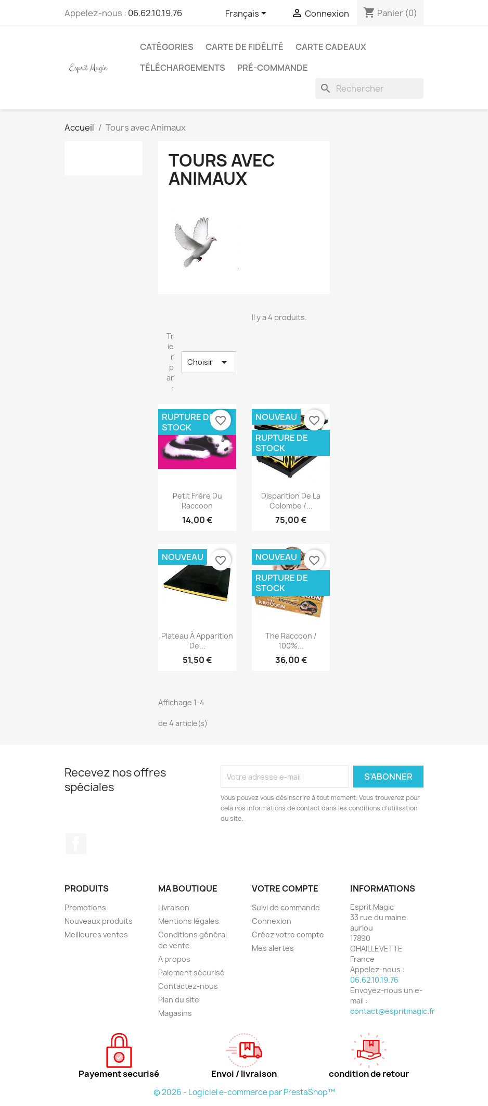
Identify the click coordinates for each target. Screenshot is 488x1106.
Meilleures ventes (96, 934)
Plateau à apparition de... (197, 641)
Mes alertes (273, 948)
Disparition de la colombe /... (290, 501)
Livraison (173, 907)
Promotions (85, 907)
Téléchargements (182, 67)
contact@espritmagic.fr (392, 1011)
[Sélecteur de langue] (247, 14)
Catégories (167, 47)
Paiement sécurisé (191, 972)
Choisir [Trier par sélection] (208, 362)
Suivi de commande (286, 907)
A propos (174, 959)
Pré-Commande (272, 67)
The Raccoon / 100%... (291, 641)
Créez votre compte (288, 934)
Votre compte (285, 888)
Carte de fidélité (245, 47)
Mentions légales (188, 921)
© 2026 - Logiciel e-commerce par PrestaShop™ (244, 1092)
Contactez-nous (188, 986)
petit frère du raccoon (197, 501)
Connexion (271, 921)
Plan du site (178, 1000)
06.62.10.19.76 (155, 13)
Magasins (175, 1013)
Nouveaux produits (99, 921)
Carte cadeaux (331, 47)
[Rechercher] (369, 88)
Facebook (76, 843)
